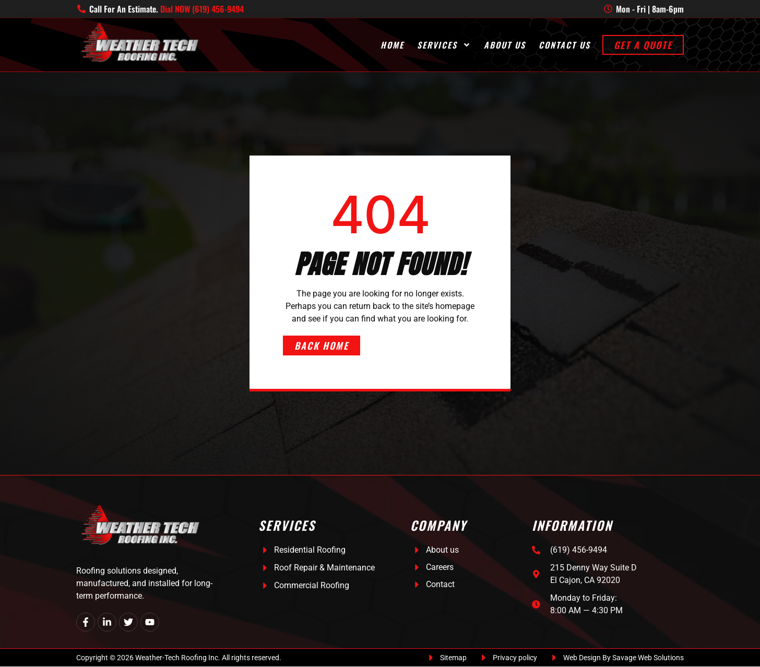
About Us (505, 45)
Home (392, 45)
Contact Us (564, 45)
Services (444, 45)
